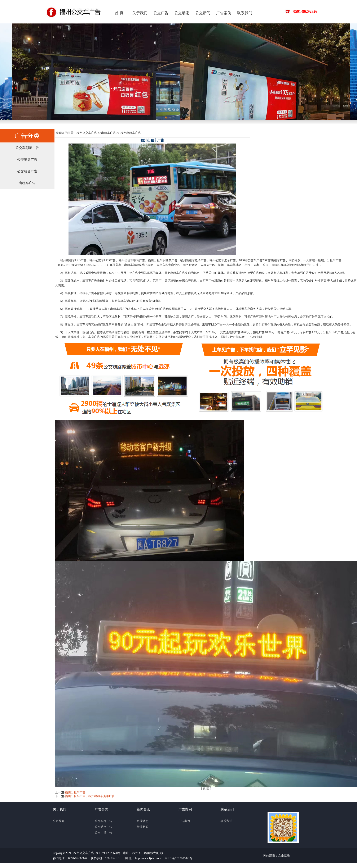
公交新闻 (202, 13)
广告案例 (223, 13)
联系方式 (226, 821)
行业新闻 (142, 826)
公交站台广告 (27, 171)
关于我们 (139, 13)
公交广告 (160, 13)
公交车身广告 (27, 159)
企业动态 (142, 821)
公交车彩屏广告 (27, 148)
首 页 (119, 13)
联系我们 (244, 13)
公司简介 (59, 821)
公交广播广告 (103, 832)
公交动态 (181, 13)
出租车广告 (27, 183)
